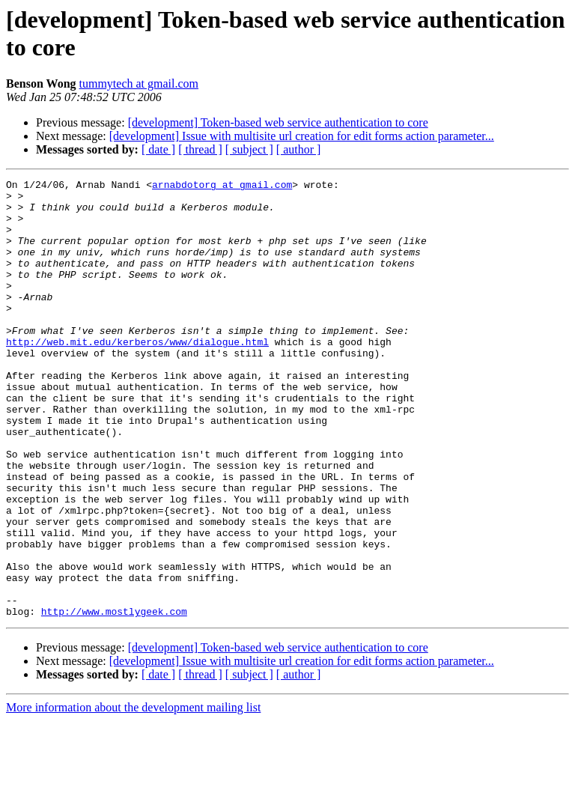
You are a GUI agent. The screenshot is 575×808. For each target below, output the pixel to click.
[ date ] (158, 149)
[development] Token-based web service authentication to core (278, 122)
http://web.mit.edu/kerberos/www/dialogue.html (137, 375)
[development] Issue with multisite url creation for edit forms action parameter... (301, 136)
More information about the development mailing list (133, 795)
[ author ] (298, 149)
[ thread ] (200, 149)
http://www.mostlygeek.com (114, 698)
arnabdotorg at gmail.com (222, 186)
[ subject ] (249, 149)
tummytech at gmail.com (139, 83)
